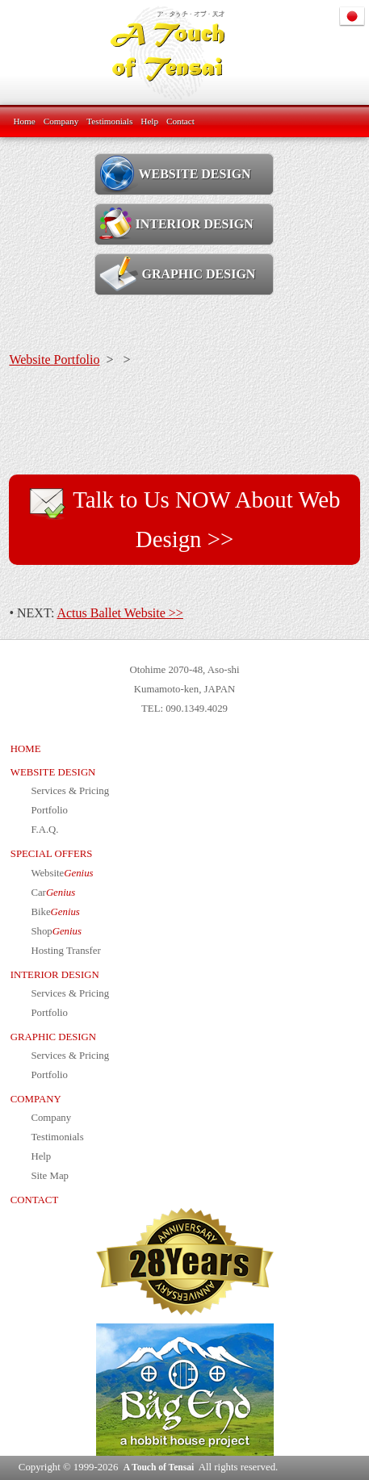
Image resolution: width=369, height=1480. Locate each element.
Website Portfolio (54, 359)
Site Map (50, 1175)
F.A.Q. (44, 829)
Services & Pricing (70, 790)
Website (62, 873)
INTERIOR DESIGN (176, 223)
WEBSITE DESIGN (174, 173)
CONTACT (34, 1200)
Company (61, 121)
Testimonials (109, 121)
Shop (56, 931)
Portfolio (49, 810)
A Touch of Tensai (159, 1467)
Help (149, 121)
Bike (55, 912)
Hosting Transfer (65, 950)
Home (24, 121)
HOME (25, 749)
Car (53, 892)
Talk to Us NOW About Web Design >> (184, 517)
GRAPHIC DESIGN (177, 273)
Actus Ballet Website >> (119, 613)
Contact (180, 121)
